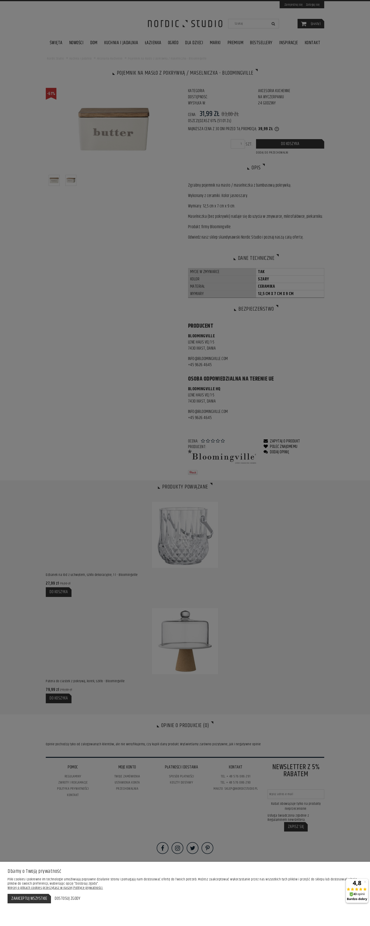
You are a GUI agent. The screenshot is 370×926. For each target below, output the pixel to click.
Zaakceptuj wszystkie (29, 898)
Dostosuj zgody (67, 898)
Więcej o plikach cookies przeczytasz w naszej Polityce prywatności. (55, 888)
